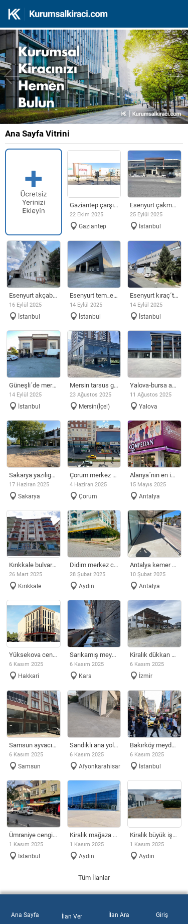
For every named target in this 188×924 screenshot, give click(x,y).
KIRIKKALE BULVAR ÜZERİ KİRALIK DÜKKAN (33, 565)
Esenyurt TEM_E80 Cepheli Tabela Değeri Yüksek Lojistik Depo (94, 295)
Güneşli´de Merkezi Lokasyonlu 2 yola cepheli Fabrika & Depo (33, 385)
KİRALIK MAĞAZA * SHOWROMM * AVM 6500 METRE (94, 835)
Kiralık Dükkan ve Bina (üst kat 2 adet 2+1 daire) (154, 654)
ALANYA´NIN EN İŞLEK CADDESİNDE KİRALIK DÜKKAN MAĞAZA (154, 475)
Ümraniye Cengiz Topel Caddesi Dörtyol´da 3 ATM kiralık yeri (33, 835)
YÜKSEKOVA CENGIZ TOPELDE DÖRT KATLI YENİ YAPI (33, 654)
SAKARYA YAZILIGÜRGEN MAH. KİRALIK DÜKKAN (33, 475)
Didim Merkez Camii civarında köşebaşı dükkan (94, 565)
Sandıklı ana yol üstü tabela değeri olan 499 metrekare (94, 745)
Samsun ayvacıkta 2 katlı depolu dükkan (33, 745)
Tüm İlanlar (94, 877)
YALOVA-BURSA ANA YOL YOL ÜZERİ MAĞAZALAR (154, 385)
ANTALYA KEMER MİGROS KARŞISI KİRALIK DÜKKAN (154, 565)
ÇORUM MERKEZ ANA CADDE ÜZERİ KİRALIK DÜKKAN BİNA (94, 475)
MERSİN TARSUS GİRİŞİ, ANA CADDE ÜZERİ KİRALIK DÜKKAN (94, 385)
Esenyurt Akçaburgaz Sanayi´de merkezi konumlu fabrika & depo (33, 295)
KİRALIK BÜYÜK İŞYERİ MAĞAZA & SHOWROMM (154, 835)
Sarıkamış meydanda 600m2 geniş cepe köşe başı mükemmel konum (94, 654)
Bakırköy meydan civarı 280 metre (154, 745)
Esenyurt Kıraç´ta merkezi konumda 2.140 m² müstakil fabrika (154, 295)
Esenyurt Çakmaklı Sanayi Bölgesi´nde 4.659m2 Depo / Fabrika (154, 205)
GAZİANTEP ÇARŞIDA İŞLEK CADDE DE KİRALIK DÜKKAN (94, 205)
